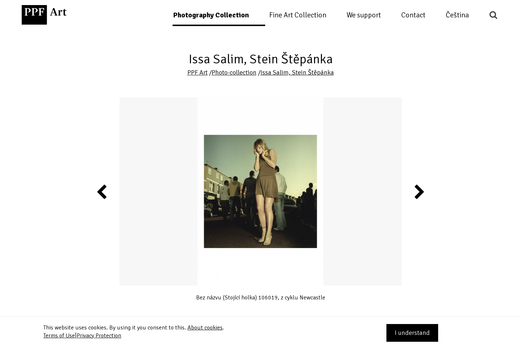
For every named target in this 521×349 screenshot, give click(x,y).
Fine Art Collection (297, 15)
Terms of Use (59, 335)
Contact (413, 15)
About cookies (205, 327)
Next (418, 191)
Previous (102, 191)
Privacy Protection (99, 335)
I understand (412, 333)
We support (364, 15)
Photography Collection (211, 15)
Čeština (457, 15)
